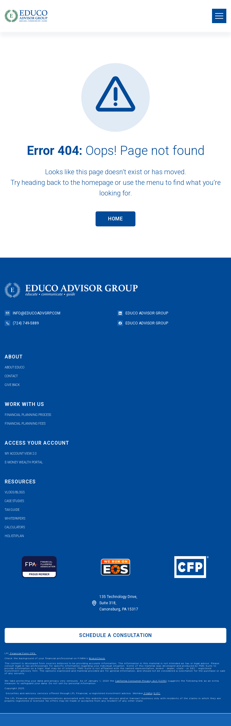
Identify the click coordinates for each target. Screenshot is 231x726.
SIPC (156, 693)
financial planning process (28, 415)
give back (12, 385)
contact (11, 376)
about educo (14, 367)
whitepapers (15, 518)
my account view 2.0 (21, 453)
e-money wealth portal (24, 462)
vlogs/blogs (15, 492)
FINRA (147, 693)
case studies (14, 501)
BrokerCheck (97, 658)
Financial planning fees (25, 423)
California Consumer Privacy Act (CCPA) (141, 680)
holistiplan (14, 536)
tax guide (12, 509)
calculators (15, 527)
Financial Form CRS (22, 653)
